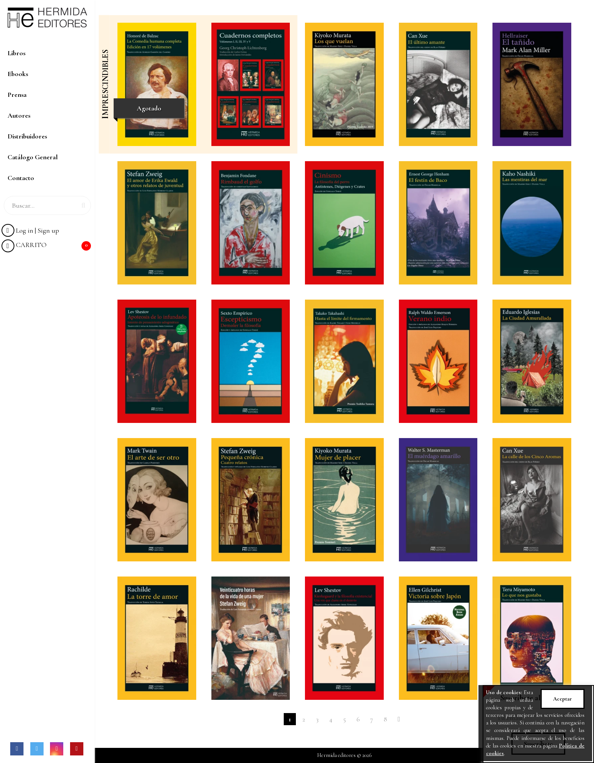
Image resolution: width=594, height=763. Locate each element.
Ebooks (18, 74)
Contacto (21, 178)
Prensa (17, 94)
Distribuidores (27, 136)
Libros (16, 53)
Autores (19, 115)
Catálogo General (33, 157)
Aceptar (562, 699)
